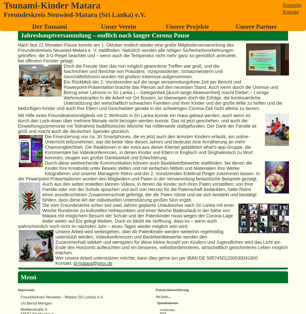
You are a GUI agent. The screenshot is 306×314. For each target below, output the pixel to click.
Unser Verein (118, 26)
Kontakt (291, 11)
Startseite (292, 5)
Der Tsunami (49, 26)
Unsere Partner (256, 26)
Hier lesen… (163, 296)
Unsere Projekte (187, 26)
